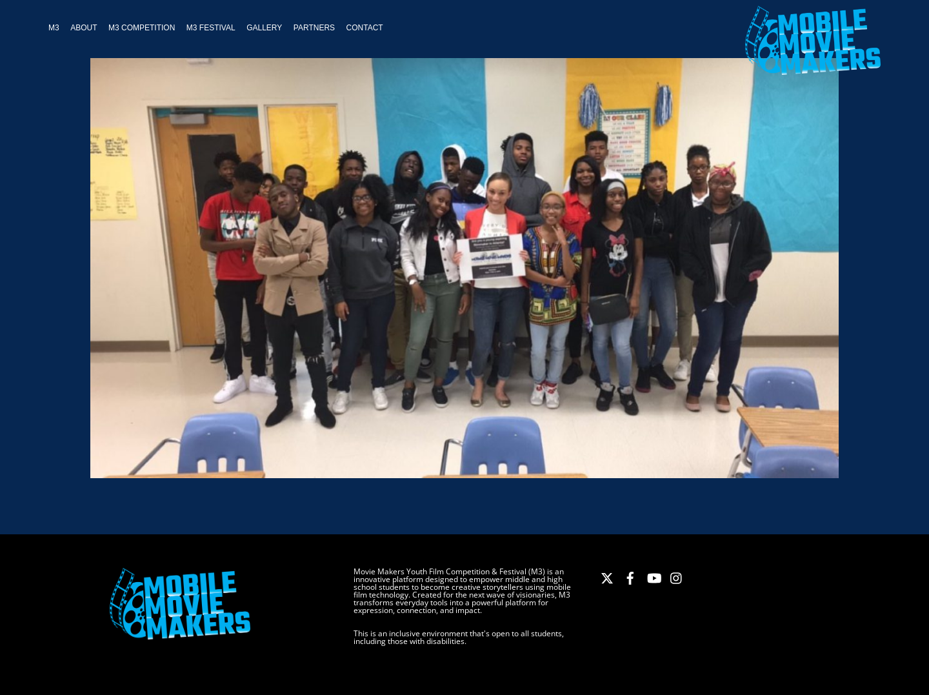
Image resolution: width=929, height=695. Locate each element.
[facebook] (630, 575)
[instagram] (677, 575)
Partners (314, 28)
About (83, 28)
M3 (53, 28)
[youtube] (653, 575)
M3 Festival (210, 28)
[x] (607, 575)
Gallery (264, 28)
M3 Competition (141, 28)
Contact (364, 28)
